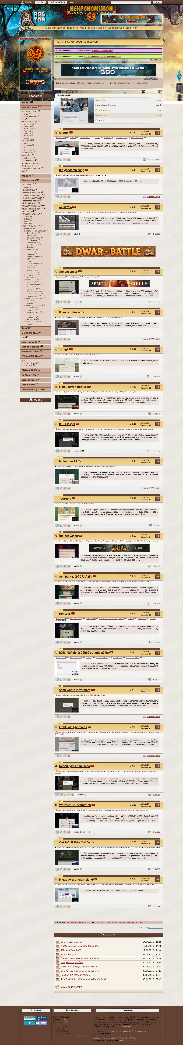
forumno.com (147, 429)
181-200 (130, 922)
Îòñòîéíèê (72, 28)
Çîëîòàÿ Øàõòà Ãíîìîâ (124, 1031)
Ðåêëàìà (132, 1038)
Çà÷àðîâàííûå (32, 289)
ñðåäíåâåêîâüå (99, 771)
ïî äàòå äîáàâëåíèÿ (156, 928)
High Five (28, 150)
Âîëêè (26, 217)
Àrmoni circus (68, 271)
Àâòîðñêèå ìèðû (29, 203)
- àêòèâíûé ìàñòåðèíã (31, 193)
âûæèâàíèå (88, 429)
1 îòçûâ (157, 526)
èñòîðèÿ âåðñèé (126, 1041)
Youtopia (65, 498)
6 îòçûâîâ (156, 566)
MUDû (24, 171)
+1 (158, 133)
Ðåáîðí (29, 259)
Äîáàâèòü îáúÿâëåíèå (71, 987)
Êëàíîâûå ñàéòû (29, 380)
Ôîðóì (128, 28)
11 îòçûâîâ (156, 376)
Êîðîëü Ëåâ (31, 308)
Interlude (28, 145)
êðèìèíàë (97, 138)
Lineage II (26, 141)
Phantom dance (69, 312)
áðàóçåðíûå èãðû (29, 112)
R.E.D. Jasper (67, 424)
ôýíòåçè (87, 541)
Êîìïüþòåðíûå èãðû (31, 356)
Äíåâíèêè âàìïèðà (33, 284)
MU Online (26, 155)
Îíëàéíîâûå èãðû (29, 107)
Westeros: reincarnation (75, 805)
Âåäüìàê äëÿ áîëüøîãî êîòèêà (75, 975)
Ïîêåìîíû (30, 268)
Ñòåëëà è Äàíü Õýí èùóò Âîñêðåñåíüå (80, 967)
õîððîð (98, 429)
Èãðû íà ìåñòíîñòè (30, 346)
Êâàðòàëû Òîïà (115, 28)
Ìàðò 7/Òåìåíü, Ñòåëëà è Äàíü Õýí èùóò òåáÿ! (84, 979)
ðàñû (113, 541)
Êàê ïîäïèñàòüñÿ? (156, 60)
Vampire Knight (33, 257)
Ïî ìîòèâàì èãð (29, 310)
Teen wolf (30, 287)
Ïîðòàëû (25, 102)
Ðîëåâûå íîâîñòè (29, 370)
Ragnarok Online (29, 163)
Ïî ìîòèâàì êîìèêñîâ (31, 322)
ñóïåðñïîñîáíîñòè (118, 429)
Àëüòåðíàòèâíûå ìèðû (31, 209)
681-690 (139, 922)
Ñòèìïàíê (96, 541)
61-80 (84, 922)
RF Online (26, 166)
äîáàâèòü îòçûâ (153, 160)
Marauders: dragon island (76, 879)
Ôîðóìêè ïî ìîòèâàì (75, 392)
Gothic (24, 360)
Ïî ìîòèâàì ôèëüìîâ (30, 275)
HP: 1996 (65, 614)
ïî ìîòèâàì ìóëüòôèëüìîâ (33, 305)
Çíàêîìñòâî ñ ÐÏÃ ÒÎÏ (119, 1038)
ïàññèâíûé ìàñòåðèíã (105, 466)
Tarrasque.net (140, 1031)
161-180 (122, 922)
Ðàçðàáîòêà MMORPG (31, 169)
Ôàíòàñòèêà (104, 732)
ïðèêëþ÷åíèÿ (108, 138)
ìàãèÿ (102, 212)
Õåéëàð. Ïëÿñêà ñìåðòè (74, 842)
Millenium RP (68, 461)
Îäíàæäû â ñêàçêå (33, 294)
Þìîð (71, 212)
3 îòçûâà (156, 680)
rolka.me (58, 773)
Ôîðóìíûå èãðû (60, 138)
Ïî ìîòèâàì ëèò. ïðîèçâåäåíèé (34, 231)
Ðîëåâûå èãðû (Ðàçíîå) (33, 389)
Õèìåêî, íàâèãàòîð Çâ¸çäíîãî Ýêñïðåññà (80, 958)
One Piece (30, 266)
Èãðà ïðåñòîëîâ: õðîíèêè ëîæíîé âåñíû (84, 653)
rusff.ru (72, 138)
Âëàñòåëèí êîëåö (33, 238)
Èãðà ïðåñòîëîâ (32, 296)
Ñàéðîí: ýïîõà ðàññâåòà (74, 766)
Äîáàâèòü (50, 28)
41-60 (79, 922)
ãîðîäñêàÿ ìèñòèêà (96, 317)
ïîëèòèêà (115, 810)
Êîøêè (26, 224)
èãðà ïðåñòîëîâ (117, 658)
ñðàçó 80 (27, 138)
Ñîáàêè (27, 219)
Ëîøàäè (26, 221)
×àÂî (135, 28)
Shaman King (32, 273)
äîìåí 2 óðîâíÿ (74, 466)
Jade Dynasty (27, 158)
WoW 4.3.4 (28, 131)
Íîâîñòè (61, 28)
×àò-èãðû (26, 176)
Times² (63, 349)
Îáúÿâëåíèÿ (99, 28)
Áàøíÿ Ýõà (65, 207)
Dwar (26, 114)
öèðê (95, 277)
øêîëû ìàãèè (142, 619)
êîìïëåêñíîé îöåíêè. (124, 1027)
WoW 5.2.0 (28, 136)
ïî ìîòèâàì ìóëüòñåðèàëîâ (33, 298)
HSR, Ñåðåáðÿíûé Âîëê (72, 962)
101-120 (99, 922)
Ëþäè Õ (29, 324)
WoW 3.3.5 (28, 129)
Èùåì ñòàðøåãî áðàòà (71, 942)
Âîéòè (40, 2)
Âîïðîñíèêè (86, 28)
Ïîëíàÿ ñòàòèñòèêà (84, 1036)
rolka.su (117, 582)
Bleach (29, 261)
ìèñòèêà (82, 317)
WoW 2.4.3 (28, 126)
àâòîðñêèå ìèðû (85, 138)
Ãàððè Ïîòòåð (90, 392)
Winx (29, 301)
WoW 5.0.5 (28, 133)
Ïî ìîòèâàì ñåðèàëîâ (102, 658)
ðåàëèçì (72, 355)
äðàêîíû (96, 847)
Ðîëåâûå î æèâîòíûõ (30, 214)
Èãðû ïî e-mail (28, 384)
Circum (64, 133)
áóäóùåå (106, 429)
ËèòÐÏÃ (25, 328)
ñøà (84, 466)
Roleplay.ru (110, 1031)
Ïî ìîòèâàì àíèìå (91, 732)
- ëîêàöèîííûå (27, 185)
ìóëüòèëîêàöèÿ (85, 355)
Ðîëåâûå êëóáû (29, 375)
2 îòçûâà (156, 234)
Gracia (26, 148)
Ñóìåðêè (30, 236)
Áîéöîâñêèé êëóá (30, 116)
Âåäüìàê (127, 582)
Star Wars (30, 278)
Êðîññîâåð (28, 229)
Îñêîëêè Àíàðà (68, 536)
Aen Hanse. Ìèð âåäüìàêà (75, 576)
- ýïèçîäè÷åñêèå (28, 190)
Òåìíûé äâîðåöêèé (33, 264)
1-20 (68, 922)
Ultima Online (28, 161)
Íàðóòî (29, 252)
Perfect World (28, 152)
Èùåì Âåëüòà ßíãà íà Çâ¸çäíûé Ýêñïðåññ (80, 971)
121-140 (107, 922)
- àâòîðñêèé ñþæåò (30, 201)
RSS (138, 1038)
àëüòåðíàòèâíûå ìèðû (137, 732)
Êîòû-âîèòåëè (32, 245)
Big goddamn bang (71, 170)
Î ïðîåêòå (97, 1038)
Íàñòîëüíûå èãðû (30, 333)
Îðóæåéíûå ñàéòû (30, 351)
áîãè (96, 175)
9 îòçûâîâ (156, 302)
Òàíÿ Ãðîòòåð (32, 240)
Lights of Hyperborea (73, 727)
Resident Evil (32, 319)
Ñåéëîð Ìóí (31, 271)
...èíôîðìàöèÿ (29, 124)
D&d (24, 337)
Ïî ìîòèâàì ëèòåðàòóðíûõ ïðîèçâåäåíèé (111, 392)
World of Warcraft (29, 122)
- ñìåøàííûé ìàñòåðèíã (31, 195)
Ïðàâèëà (106, 1038)
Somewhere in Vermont (74, 690)
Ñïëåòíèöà (31, 282)
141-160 (114, 922)
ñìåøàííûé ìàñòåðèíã (137, 138)
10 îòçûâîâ (156, 451)
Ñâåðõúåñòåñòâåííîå (35, 291)
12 (76, 2)
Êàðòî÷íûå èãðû (29, 342)
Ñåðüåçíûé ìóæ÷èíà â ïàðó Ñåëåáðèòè (80, 946)
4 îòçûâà (156, 414)
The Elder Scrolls (33, 312)
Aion (24, 119)
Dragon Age (31, 315)
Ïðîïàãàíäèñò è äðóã (71, 950)
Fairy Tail (30, 254)
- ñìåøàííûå (26, 187)
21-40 (73, 922)
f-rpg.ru (87, 277)
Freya (26, 143)
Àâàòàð (30, 303)
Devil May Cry (32, 317)
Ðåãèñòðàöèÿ (57, 2)
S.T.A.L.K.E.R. (27, 366)
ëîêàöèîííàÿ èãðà (132, 771)
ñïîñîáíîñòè (112, 212)
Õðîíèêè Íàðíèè (32, 243)
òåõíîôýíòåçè (115, 847)
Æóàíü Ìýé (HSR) (69, 954)
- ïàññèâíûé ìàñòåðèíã (31, 198)
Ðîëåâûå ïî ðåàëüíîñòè (31, 206)
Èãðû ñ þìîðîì (27, 211)
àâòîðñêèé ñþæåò (121, 138)
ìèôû (102, 175)
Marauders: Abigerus (72, 387)
